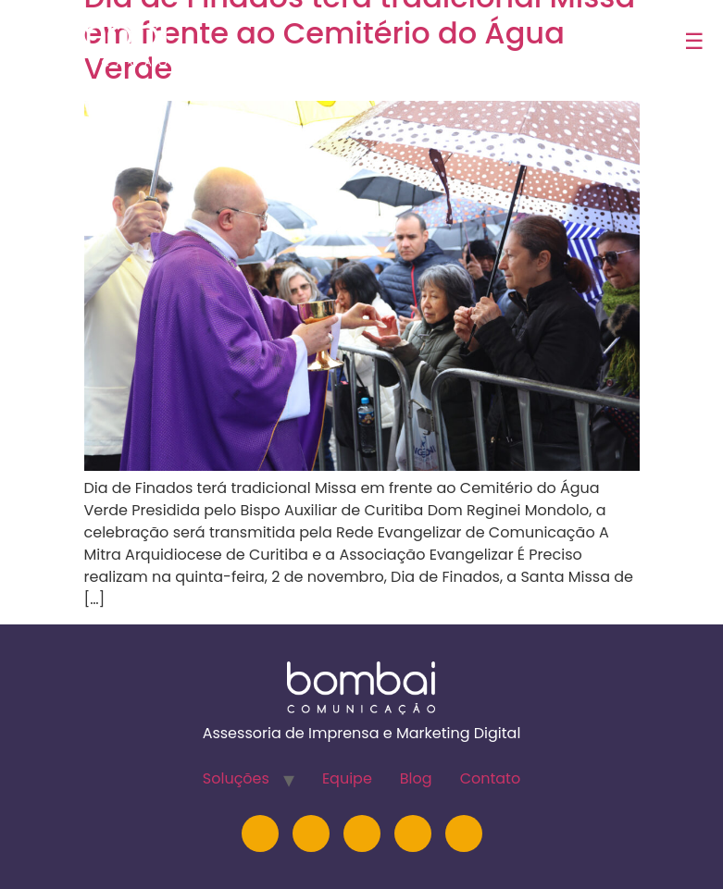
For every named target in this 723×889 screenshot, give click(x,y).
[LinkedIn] (311, 833)
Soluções (236, 778)
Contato (490, 778)
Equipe (347, 778)
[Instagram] (260, 833)
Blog (416, 778)
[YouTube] (361, 833)
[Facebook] (412, 833)
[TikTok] (463, 833)
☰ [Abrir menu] (694, 41)
